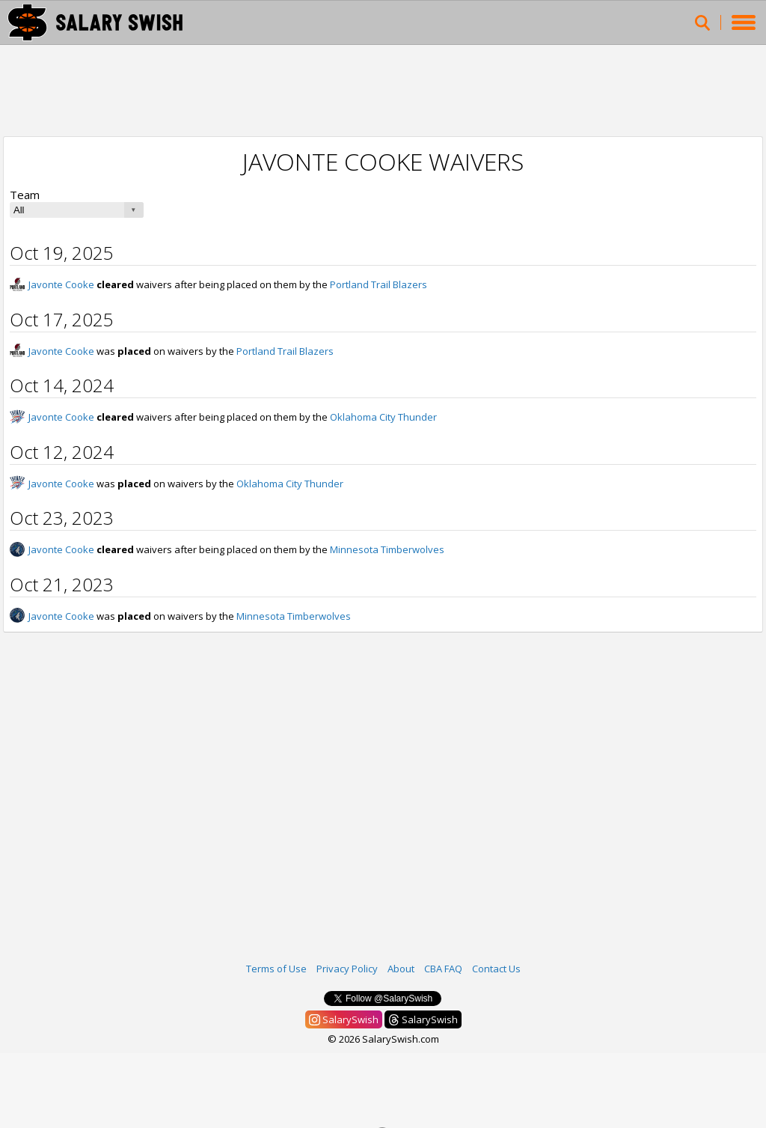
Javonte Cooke (61, 284)
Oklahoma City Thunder (383, 417)
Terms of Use (276, 968)
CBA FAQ (443, 968)
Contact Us (496, 968)
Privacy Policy (347, 968)
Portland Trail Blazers (378, 284)
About (400, 968)
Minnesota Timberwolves (387, 549)
